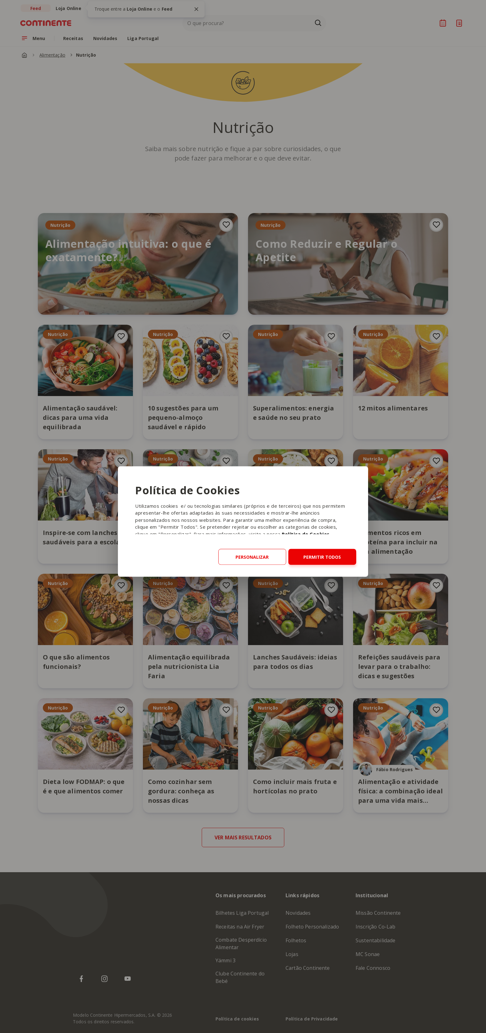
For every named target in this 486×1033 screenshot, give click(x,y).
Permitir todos (322, 557)
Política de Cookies (306, 534)
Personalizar (252, 557)
